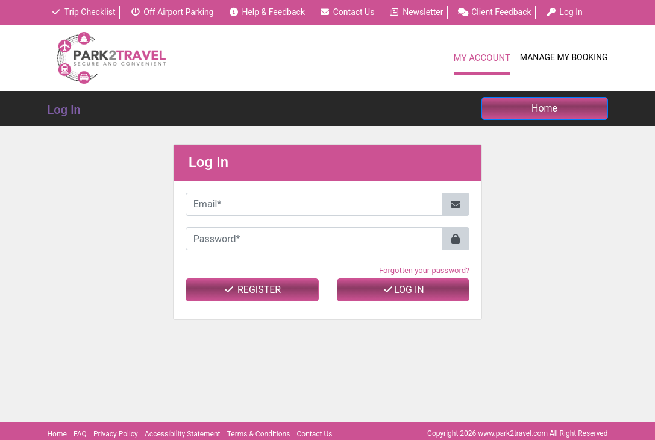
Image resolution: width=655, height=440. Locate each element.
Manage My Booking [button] (564, 57)
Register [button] (252, 289)
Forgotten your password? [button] (424, 270)
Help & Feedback (266, 12)
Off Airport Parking (172, 12)
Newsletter (416, 12)
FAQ (80, 434)
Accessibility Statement (182, 434)
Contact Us (346, 12)
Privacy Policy (115, 434)
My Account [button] (482, 57)
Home (57, 434)
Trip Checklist (83, 12)
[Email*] (314, 204)
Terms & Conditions (258, 434)
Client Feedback (494, 12)
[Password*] (314, 238)
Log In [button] (564, 12)
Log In (403, 289)
